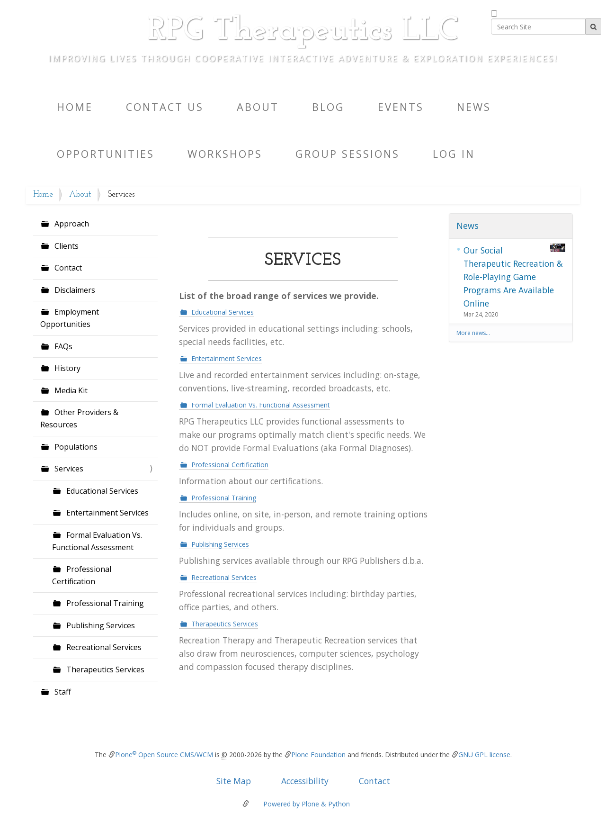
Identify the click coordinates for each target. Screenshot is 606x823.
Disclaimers (74, 290)
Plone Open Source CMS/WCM (164, 754)
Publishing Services (99, 625)
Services (68, 468)
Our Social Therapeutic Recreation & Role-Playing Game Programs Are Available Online (514, 276)
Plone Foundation (318, 754)
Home (75, 107)
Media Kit (70, 390)
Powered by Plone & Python (306, 803)
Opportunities (105, 154)
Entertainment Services (106, 512)
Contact (67, 267)
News (474, 107)
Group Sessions (347, 154)
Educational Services (101, 491)
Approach (71, 223)
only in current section (534, 12)
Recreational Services (103, 647)
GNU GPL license (484, 754)
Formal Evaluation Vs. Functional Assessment (97, 541)
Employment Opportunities (69, 318)
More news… (473, 333)
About (258, 107)
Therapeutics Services (104, 669)
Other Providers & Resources (79, 418)
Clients (66, 246)
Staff (62, 692)
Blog (328, 107)
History (66, 368)
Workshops (224, 154)
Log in (454, 154)
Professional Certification (81, 575)
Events (401, 107)
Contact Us (165, 107)
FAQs (62, 346)
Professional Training (104, 603)
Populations (75, 447)
